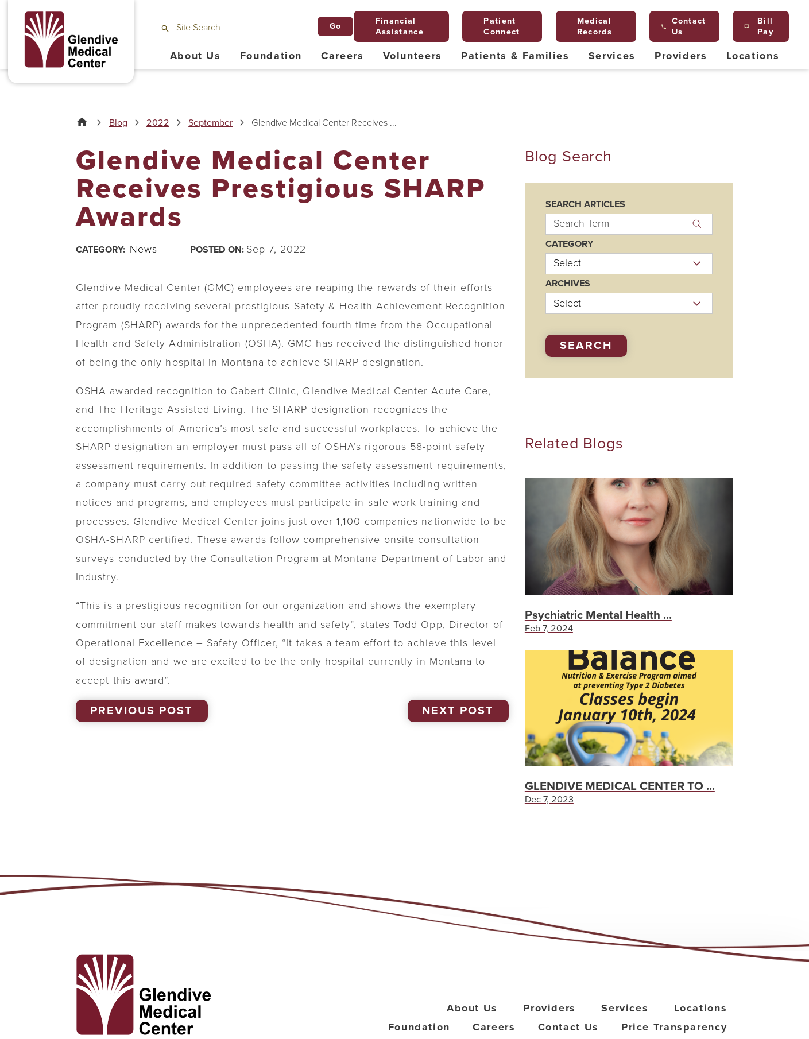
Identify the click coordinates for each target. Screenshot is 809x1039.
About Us (472, 1008)
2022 (157, 122)
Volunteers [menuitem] (412, 55)
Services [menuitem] (612, 55)
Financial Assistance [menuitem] (395, 26)
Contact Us (568, 1027)
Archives (567, 283)
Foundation (419, 1027)
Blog (118, 122)
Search (586, 345)
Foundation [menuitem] (271, 55)
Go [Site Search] (336, 26)
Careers (494, 1027)
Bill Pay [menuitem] (758, 26)
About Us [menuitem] (195, 55)
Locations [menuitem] (753, 55)
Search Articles (585, 204)
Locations (700, 1008)
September (210, 122)
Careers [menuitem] (342, 55)
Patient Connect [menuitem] (497, 26)
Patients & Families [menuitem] (515, 55)
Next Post (458, 711)
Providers (549, 1008)
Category (569, 244)
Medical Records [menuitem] (589, 26)
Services (624, 1008)
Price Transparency (674, 1027)
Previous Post (141, 711)
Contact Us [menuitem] (683, 26)
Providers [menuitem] (681, 55)
